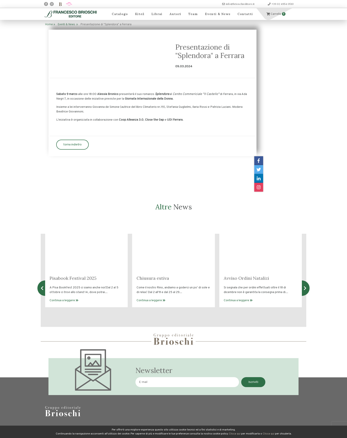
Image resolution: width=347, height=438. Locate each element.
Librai (156, 14)
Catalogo (120, 14)
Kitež (139, 14)
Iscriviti (253, 382)
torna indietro (72, 145)
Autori (175, 14)
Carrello (275, 14)
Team (193, 14)
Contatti (245, 14)
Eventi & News (217, 14)
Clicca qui (235, 434)
